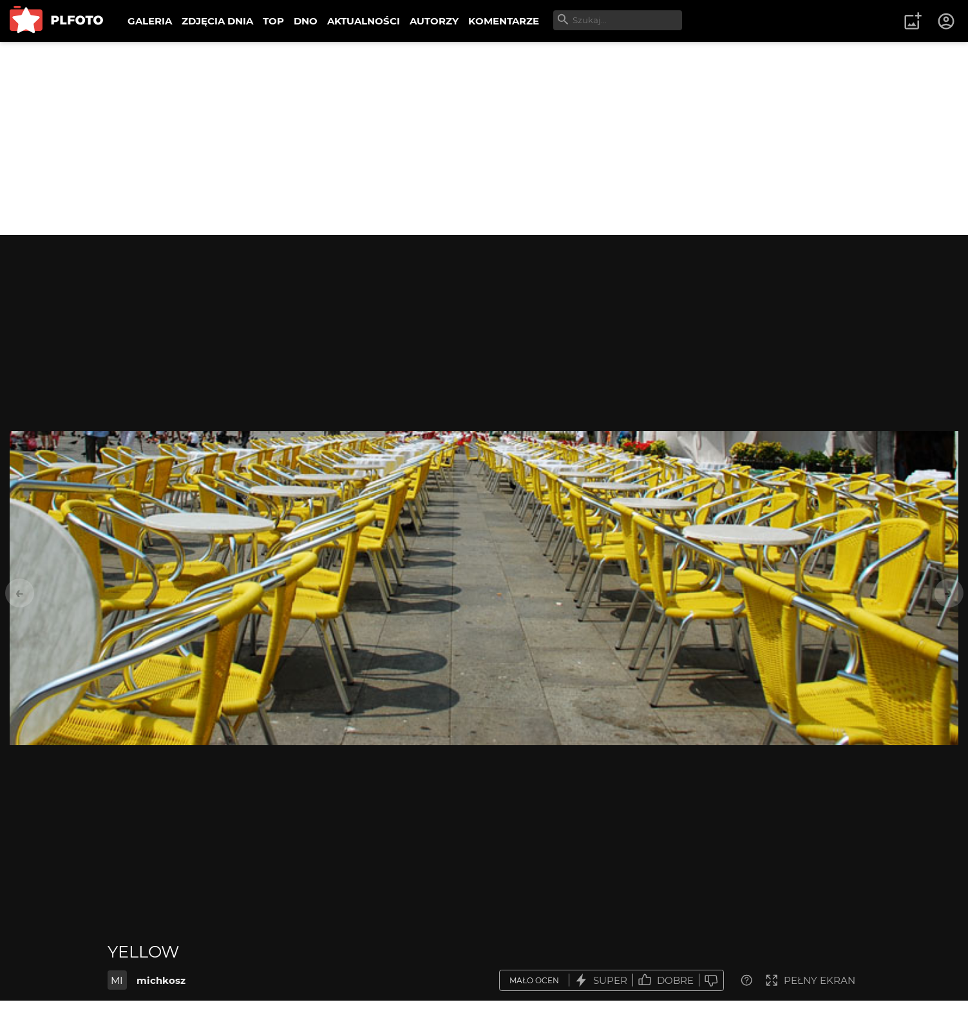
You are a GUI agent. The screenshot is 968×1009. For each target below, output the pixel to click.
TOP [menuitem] (273, 21)
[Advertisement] (484, 138)
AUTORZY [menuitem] (434, 21)
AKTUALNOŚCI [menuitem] (363, 21)
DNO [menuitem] (306, 21)
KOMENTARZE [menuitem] (503, 21)
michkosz (161, 980)
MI (117, 980)
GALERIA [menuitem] (150, 21)
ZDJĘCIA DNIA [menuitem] (217, 21)
